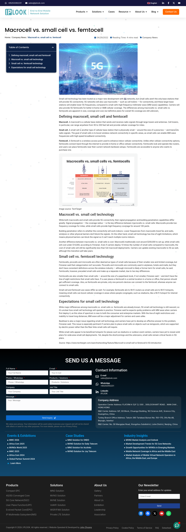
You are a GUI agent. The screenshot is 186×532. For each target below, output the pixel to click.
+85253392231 (107, 386)
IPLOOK (104, 393)
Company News (19, 37)
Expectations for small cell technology (28, 67)
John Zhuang (86, 527)
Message (10, 397)
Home (7, 37)
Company (10, 387)
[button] (53, 47)
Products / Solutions (59, 378)
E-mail (53, 369)
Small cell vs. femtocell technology (27, 63)
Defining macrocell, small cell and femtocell (31, 55)
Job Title (53, 387)
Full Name (11, 369)
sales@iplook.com (109, 378)
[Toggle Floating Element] (176, 525)
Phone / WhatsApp (14, 378)
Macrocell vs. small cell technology (27, 59)
